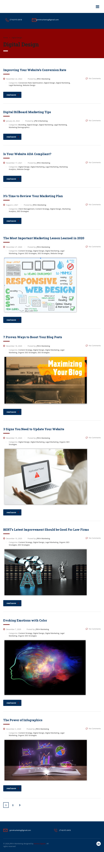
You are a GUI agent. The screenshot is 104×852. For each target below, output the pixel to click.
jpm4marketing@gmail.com (20, 830)
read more (12, 95)
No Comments (93, 78)
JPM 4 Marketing (16, 843)
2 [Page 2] (13, 805)
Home (5, 37)
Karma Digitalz (40, 843)
